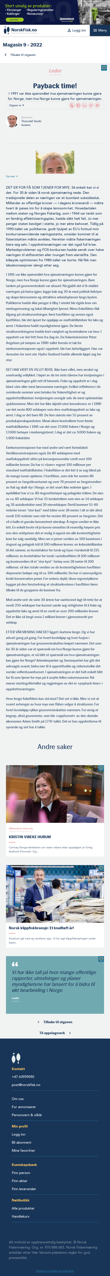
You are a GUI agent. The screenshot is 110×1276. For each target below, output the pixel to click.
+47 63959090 (23, 1077)
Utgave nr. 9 (16, 105)
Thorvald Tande (31, 121)
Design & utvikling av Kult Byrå (55, 1271)
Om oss (18, 1099)
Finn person (21, 1173)
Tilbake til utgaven (23, 55)
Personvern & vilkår (27, 1115)
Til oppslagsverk (52, 1033)
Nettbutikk (20, 1200)
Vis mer (12, 176)
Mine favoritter (23, 1150)
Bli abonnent (21, 1142)
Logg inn (18, 1134)
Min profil (20, 1126)
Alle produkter (23, 1208)
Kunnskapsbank (24, 1165)
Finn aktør (20, 1181)
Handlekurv (20, 1216)
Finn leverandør (24, 1189)
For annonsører (24, 1107)
